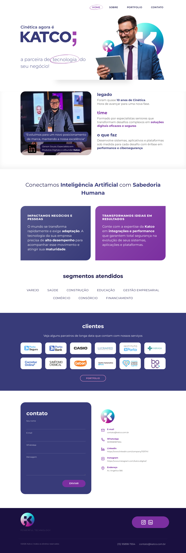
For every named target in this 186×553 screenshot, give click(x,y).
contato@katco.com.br (118, 432)
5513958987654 (114, 442)
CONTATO (157, 7)
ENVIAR (74, 483)
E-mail (29, 433)
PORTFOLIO (134, 7)
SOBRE (113, 7)
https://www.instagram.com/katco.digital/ (127, 461)
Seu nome (31, 421)
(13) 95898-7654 (126, 544)
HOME (96, 7)
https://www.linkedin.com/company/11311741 (127, 451)
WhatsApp (31, 445)
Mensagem (31, 457)
